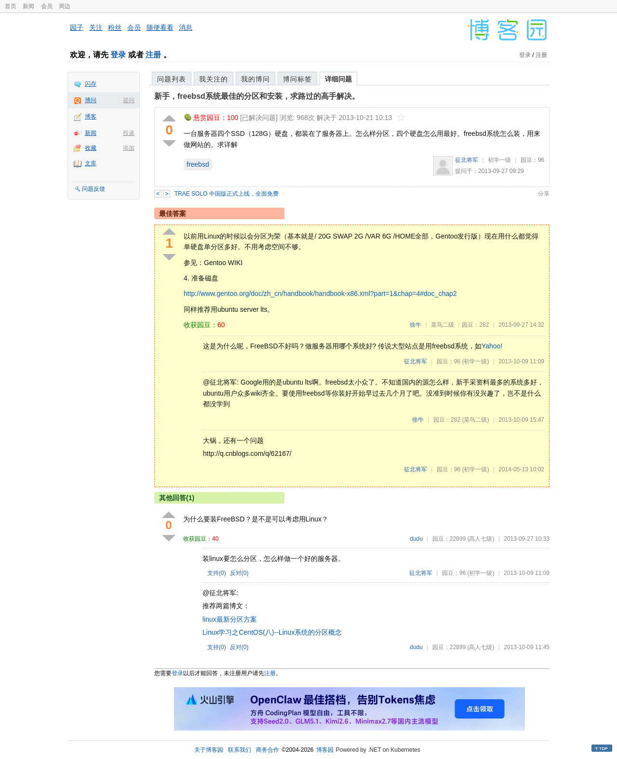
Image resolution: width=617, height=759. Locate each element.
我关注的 (213, 79)
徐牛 (415, 324)
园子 (76, 27)
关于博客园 (208, 749)
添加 (128, 148)
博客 (90, 116)
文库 (90, 163)
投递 (128, 133)
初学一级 (499, 160)
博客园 (325, 749)
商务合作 (267, 749)
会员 (47, 6)
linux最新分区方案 (229, 619)
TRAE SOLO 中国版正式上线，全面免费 (226, 193)
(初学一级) (475, 361)
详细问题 (338, 79)
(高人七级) (480, 538)
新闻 (28, 6)
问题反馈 (93, 189)
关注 (96, 27)
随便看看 (160, 27)
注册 (153, 55)
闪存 (90, 83)
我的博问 (255, 79)
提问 (128, 100)
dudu (416, 538)
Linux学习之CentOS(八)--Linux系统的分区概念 (272, 632)
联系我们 (239, 749)
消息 (185, 27)
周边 (64, 6)
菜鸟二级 (442, 324)
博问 (90, 100)
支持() (216, 573)
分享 (544, 193)
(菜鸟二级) (475, 419)
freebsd (198, 164)
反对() (239, 573)
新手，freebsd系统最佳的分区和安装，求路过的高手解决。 (257, 96)
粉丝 (114, 27)
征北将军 (466, 160)
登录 (118, 55)
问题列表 (171, 79)
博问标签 (297, 79)
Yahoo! (492, 346)
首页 (10, 6)
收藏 (90, 148)
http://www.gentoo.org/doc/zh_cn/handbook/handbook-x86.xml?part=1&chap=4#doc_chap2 (320, 293)
